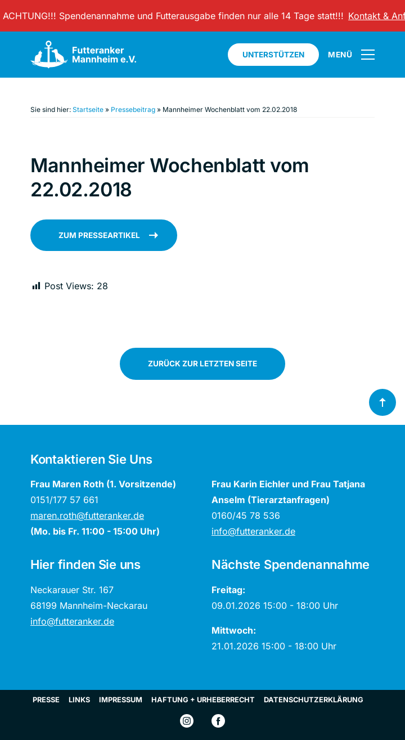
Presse (46, 700)
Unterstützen (273, 54)
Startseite (88, 109)
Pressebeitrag (133, 109)
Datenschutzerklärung (313, 700)
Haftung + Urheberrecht (203, 700)
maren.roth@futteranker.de (87, 515)
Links (79, 700)
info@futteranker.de (253, 531)
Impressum (120, 700)
